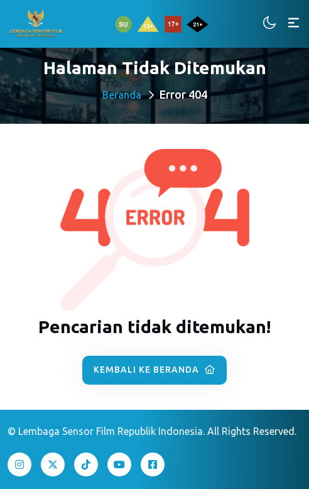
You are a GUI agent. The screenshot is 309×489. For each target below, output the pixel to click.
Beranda (121, 95)
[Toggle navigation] (293, 23)
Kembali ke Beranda (154, 370)
